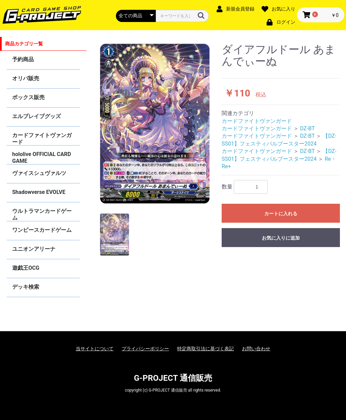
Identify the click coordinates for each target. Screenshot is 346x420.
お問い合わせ (256, 348)
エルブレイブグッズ (36, 116)
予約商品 (23, 59)
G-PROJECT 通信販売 (173, 378)
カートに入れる (280, 213)
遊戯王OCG (25, 268)
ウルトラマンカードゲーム (42, 214)
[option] (154, 123)
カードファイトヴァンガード (42, 138)
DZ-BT (307, 128)
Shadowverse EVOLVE (38, 192)
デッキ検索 (25, 287)
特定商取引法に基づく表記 (205, 348)
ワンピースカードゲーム (42, 230)
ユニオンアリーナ (33, 249)
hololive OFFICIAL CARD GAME (41, 157)
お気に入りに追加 (281, 238)
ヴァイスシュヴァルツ (39, 173)
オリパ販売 (25, 78)
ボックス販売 (28, 97)
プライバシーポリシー (145, 348)
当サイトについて (95, 348)
